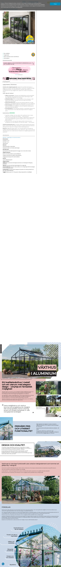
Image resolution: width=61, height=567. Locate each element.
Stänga (55, 4)
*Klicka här (16, 74)
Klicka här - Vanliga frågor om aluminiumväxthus (11, 137)
